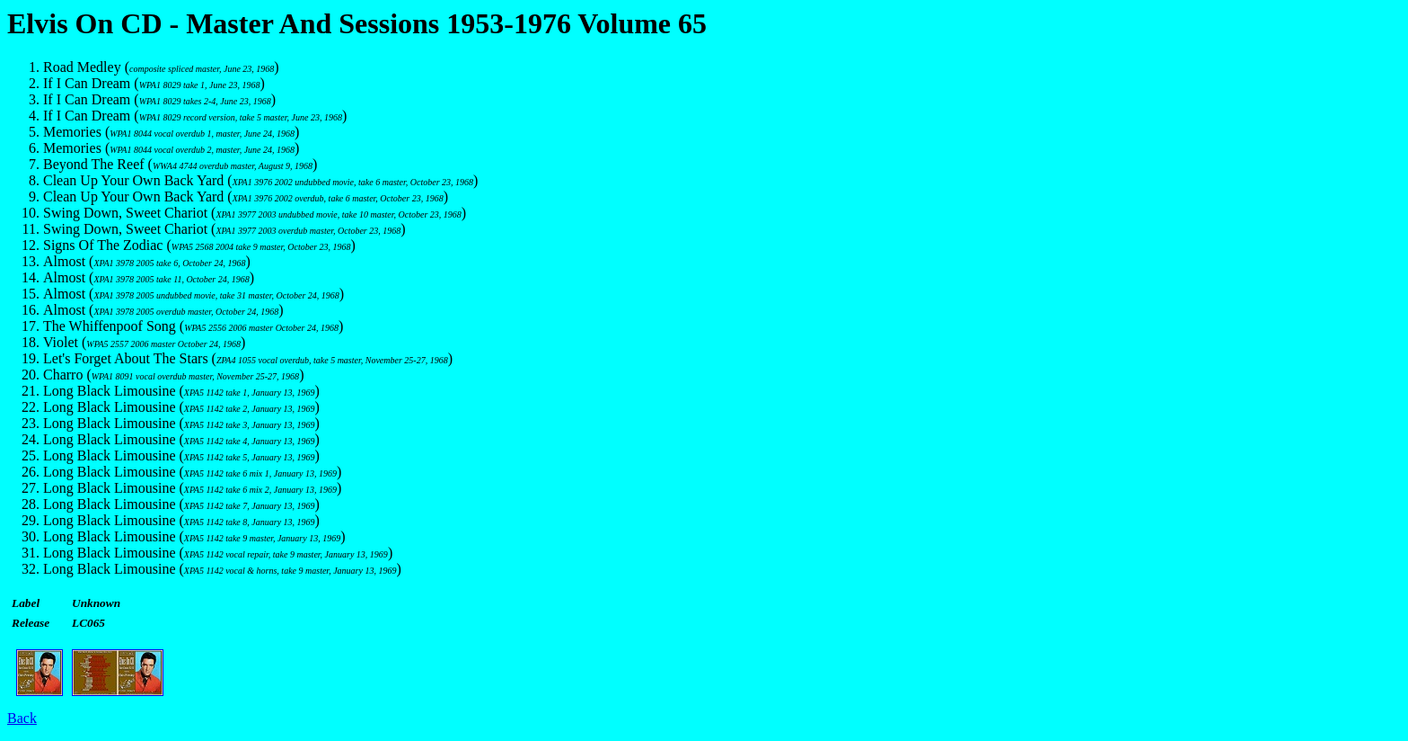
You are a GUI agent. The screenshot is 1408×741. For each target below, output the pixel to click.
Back (22, 718)
